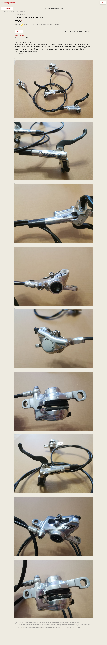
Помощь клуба (81, 625)
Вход (102, 2)
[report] (80, 31)
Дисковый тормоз (20, 14)
